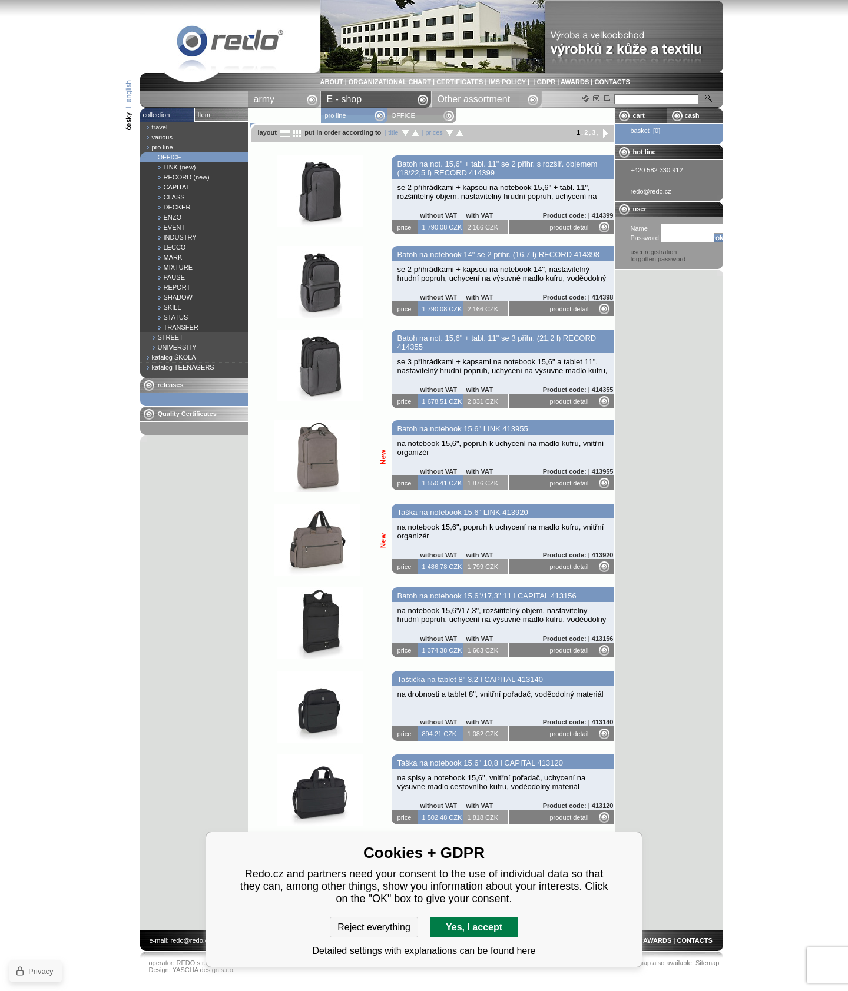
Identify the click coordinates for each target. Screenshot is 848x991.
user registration (654, 251)
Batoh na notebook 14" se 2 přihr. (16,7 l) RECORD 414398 (499, 254)
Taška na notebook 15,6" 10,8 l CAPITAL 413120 (480, 763)
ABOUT (331, 81)
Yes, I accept (474, 927)
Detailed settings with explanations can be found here (424, 951)
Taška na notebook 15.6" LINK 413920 (463, 512)
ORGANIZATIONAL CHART (390, 81)
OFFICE (230, 43)
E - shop (344, 99)
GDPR (545, 81)
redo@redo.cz (191, 940)
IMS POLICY (507, 81)
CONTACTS (612, 81)
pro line (335, 115)
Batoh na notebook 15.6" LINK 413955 (463, 428)
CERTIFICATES (459, 81)
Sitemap (707, 962)
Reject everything (373, 927)
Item (204, 114)
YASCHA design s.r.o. (204, 969)
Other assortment (474, 99)
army (264, 99)
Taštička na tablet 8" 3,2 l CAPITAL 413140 (470, 679)
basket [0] (646, 130)
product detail (569, 227)
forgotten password (658, 258)
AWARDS (575, 81)
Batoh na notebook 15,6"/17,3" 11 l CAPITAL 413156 (487, 595)
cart (639, 115)
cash (692, 115)
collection (156, 114)
